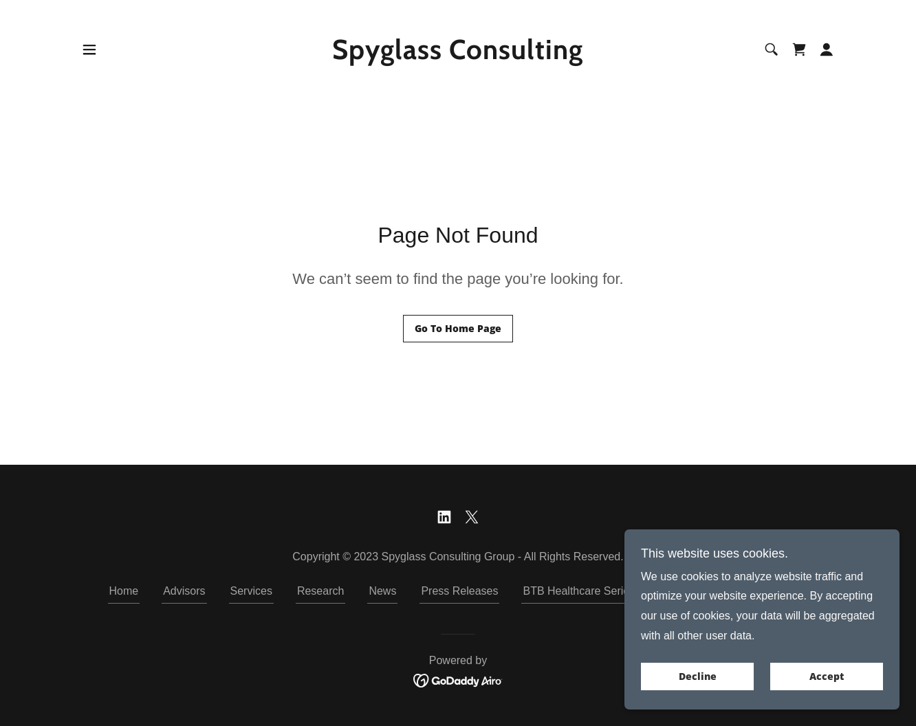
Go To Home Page (458, 328)
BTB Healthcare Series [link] (579, 591)
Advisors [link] (184, 591)
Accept (826, 676)
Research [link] (320, 591)
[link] (458, 55)
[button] (89, 49)
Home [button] (124, 591)
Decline (698, 676)
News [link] (382, 591)
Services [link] (251, 591)
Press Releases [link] (459, 591)
